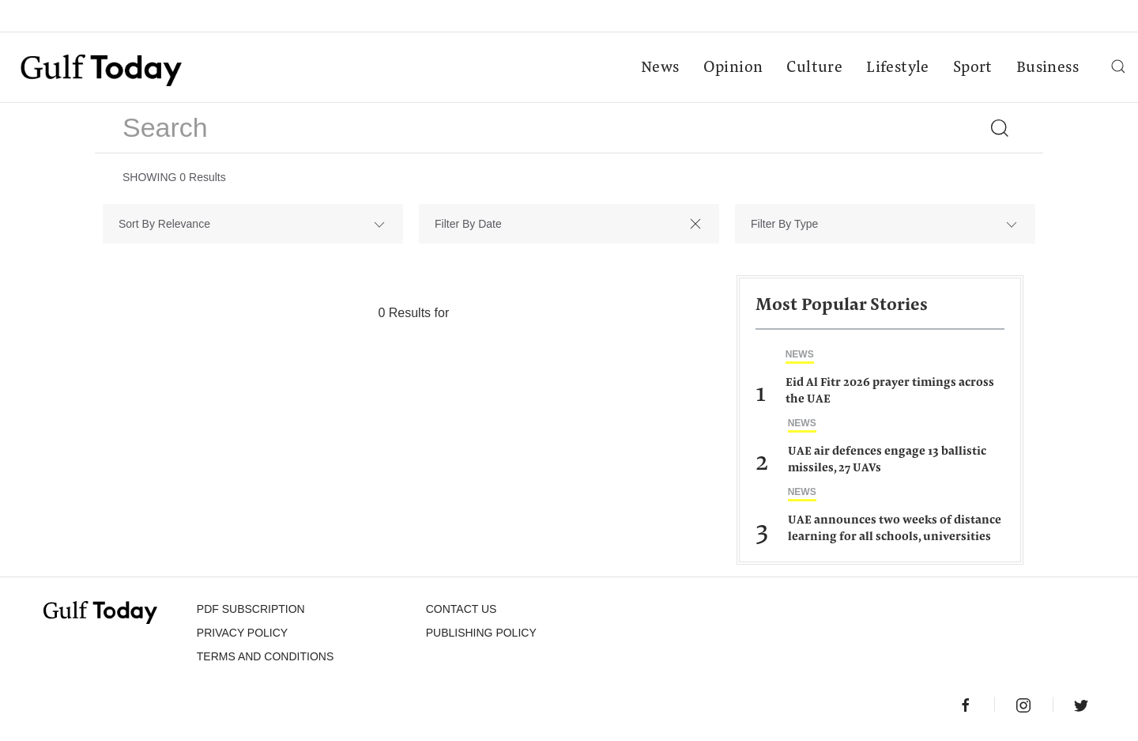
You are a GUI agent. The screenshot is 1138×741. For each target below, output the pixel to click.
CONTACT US (461, 609)
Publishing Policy (481, 632)
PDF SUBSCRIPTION (251, 609)
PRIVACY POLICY (242, 632)
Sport (973, 68)
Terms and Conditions (265, 656)
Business (1047, 68)
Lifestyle (897, 68)
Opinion (733, 68)
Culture (814, 68)
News (660, 68)
